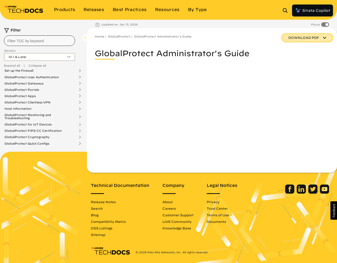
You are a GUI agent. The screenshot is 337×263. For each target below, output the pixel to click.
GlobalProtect (119, 36)
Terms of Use (218, 215)
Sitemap (98, 234)
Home (99, 36)
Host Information (17, 108)
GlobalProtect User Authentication (31, 77)
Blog (94, 215)
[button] (333, 210)
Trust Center (217, 208)
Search (97, 208)
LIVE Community (177, 221)
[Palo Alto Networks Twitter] (313, 192)
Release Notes (103, 202)
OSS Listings (101, 228)
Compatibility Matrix (108, 221)
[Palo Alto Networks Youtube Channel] (324, 192)
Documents (216, 221)
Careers (169, 208)
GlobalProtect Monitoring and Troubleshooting (27, 116)
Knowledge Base (176, 228)
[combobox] (39, 40)
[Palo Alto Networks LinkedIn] (302, 192)
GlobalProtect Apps (20, 96)
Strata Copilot (312, 10)
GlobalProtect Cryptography (26, 137)
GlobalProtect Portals (21, 89)
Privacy (213, 202)
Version (10, 50)
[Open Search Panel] (287, 10)
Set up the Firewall (18, 70)
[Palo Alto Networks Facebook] (290, 192)
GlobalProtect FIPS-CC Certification (33, 130)
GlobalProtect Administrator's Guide (162, 36)
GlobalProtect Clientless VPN (27, 102)
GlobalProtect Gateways (23, 83)
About (167, 202)
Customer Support (178, 215)
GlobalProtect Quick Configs (26, 143)
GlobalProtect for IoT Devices (28, 124)
